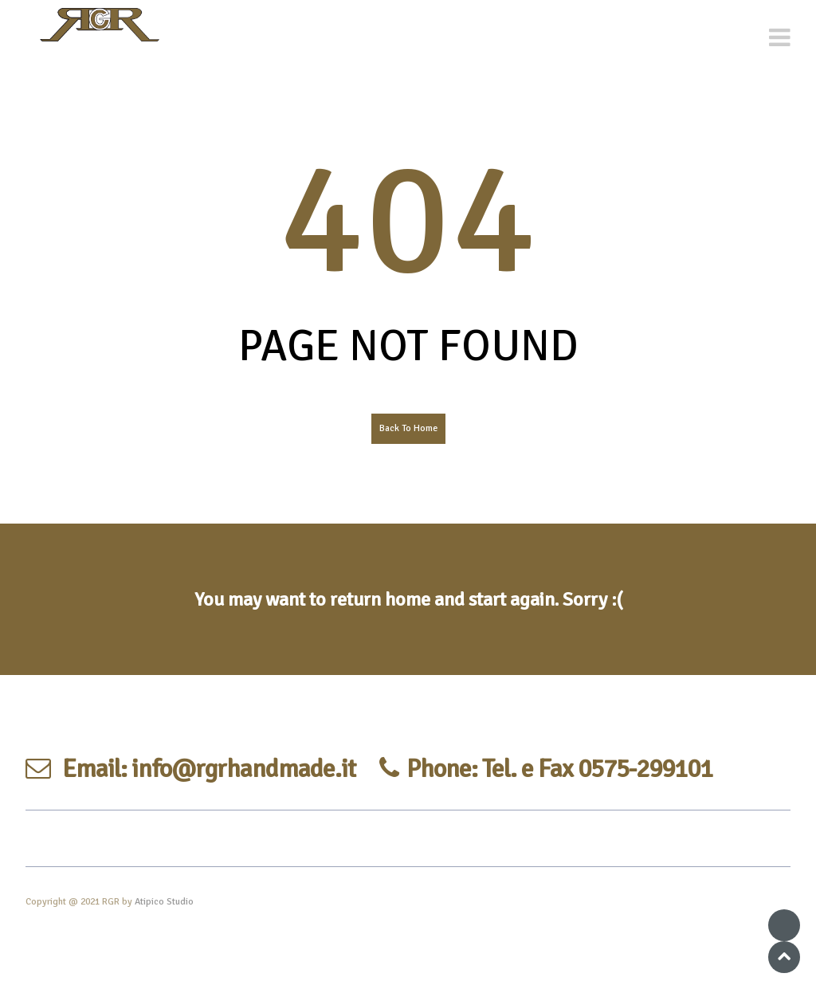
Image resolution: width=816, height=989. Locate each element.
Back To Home (408, 428)
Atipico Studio (164, 902)
